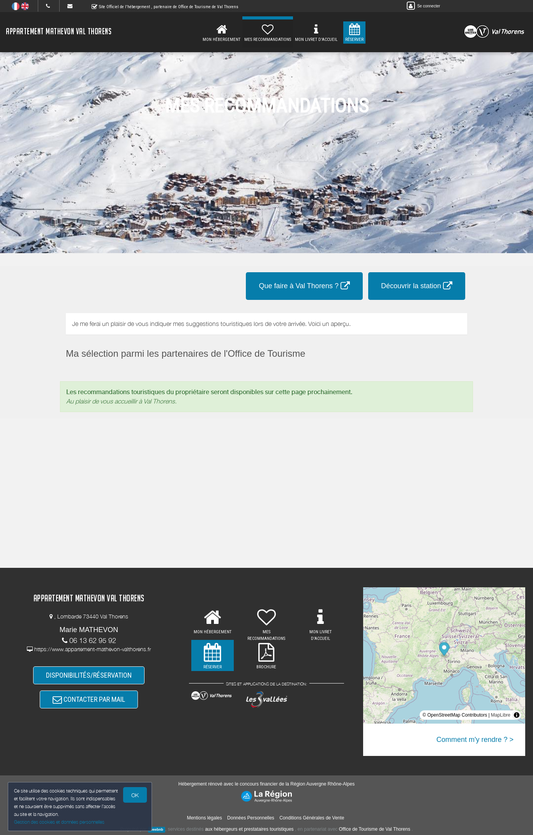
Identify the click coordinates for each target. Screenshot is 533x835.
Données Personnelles (250, 818)
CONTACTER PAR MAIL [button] (89, 699)
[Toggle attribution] (516, 715)
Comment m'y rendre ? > (475, 739)
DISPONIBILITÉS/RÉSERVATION (89, 675)
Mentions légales (204, 818)
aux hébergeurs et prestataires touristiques (249, 829)
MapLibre (500, 715)
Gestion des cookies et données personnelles (59, 822)
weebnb (156, 829)
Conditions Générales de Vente (311, 818)
